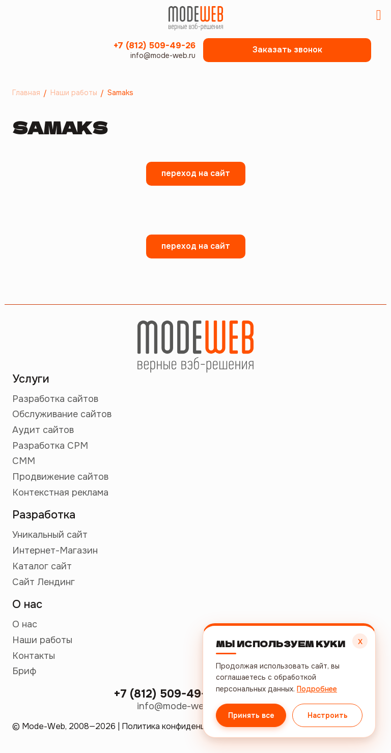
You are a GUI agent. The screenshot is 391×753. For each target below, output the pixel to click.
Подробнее (317, 688)
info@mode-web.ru (163, 55)
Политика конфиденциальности (184, 726)
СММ (23, 461)
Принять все (251, 715)
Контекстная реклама (60, 492)
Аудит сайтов (43, 430)
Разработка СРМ (50, 445)
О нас (24, 624)
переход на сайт (195, 173)
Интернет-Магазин (55, 550)
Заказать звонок (287, 49)
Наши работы (42, 640)
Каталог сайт (42, 566)
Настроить (328, 715)
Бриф (24, 671)
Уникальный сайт (50, 534)
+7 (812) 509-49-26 (155, 45)
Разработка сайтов (55, 398)
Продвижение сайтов (60, 476)
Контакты (33, 655)
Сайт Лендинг (43, 582)
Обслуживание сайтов (61, 414)
